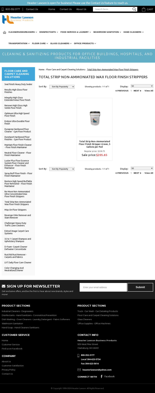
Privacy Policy (8, 369)
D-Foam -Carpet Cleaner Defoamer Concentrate (16, 248)
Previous (123, 91)
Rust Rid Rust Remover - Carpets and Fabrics (16, 255)
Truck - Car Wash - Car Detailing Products (98, 311)
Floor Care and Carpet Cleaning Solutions (98, 315)
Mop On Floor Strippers (15, 210)
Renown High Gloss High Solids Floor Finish (16, 106)
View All (149, 91)
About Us (81, 9)
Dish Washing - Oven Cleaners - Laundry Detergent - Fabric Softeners (36, 319)
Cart (150, 9)
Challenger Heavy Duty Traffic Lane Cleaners (15, 224)
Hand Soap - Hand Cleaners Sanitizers (20, 327)
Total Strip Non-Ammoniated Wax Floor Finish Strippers (18, 203)
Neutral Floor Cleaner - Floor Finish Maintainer (18, 154)
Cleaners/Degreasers (21, 32)
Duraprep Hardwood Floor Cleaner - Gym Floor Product (18, 130)
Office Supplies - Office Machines (94, 323)
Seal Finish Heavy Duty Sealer (18, 84)
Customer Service (11, 344)
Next (136, 91)
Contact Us (32, 9)
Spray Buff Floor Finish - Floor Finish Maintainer (18, 174)
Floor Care (39, 43)
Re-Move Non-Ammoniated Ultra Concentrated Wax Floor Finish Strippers (17, 194)
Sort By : (43, 86)
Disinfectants (48, 32)
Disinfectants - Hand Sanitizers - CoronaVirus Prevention (29, 315)
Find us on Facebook (12, 348)
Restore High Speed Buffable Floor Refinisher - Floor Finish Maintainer (18, 183)
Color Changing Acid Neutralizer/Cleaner (14, 269)
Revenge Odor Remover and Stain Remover (18, 216)
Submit (140, 287)
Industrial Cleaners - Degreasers (17, 311)
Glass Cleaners (59, 43)
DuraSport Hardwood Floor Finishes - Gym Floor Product (18, 138)
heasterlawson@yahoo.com (97, 369)
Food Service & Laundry (75, 32)
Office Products (84, 43)
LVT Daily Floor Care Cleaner (18, 262)
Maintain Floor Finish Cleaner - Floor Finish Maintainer (18, 146)
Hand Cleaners (132, 32)
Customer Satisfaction (13, 365)
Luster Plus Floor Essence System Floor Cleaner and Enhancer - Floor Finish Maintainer (17, 164)
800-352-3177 (13, 9)
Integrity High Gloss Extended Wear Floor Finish (17, 98)
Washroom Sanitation (106, 32)
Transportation (17, 43)
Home (51, 9)
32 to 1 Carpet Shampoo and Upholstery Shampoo (18, 240)
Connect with (87, 376)
